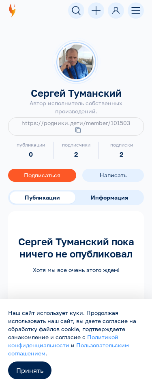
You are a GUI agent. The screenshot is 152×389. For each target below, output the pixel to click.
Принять (29, 370)
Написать (113, 175)
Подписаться (42, 175)
